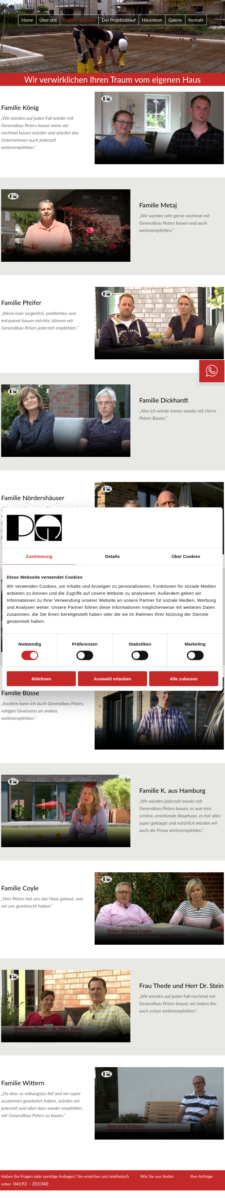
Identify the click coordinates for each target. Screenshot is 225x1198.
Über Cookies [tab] (186, 556)
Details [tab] (112, 556)
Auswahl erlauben (112, 678)
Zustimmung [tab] (39, 556)
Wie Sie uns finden (157, 1176)
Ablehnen (41, 678)
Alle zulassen (184, 678)
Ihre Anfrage (201, 1176)
